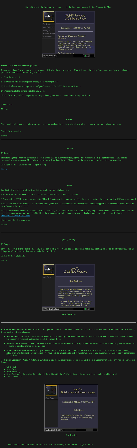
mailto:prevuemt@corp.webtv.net (15, 215)
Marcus (4, 169)
